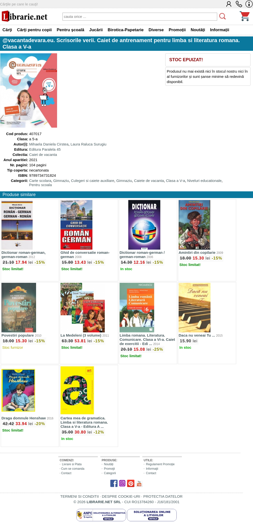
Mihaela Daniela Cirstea (48, 144)
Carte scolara (40, 180)
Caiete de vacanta (149, 180)
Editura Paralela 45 (45, 149)
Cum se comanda (72, 468)
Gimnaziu (61, 180)
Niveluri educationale (204, 180)
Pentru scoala (40, 185)
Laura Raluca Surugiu (88, 144)
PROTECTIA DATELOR (163, 496)
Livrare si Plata (72, 464)
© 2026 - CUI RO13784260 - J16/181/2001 (127, 502)
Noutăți (108, 464)
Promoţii (109, 468)
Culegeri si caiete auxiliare (92, 180)
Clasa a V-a (175, 180)
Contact (66, 473)
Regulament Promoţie (160, 464)
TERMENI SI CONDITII (79, 496)
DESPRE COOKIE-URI (121, 496)
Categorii (110, 473)
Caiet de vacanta (43, 154)
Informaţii (152, 468)
